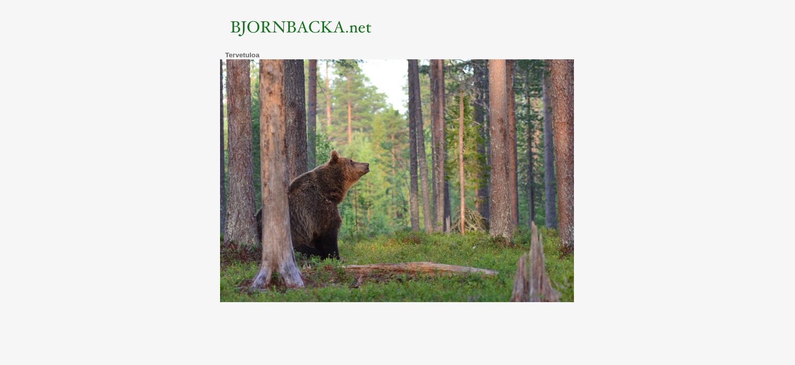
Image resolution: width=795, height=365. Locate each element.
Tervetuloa (242, 55)
